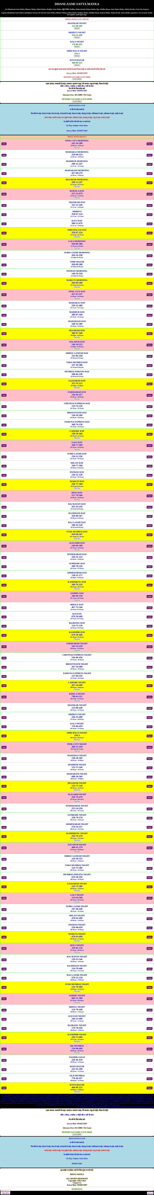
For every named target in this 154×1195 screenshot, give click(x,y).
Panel (150, 144)
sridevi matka (22, 1095)
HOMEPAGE (77, 1189)
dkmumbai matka (81, 1098)
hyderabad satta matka (65, 1103)
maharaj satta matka (97, 1100)
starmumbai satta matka (39, 1103)
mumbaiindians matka (8, 1096)
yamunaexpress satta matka (109, 1101)
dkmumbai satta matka (58, 1105)
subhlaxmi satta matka (51, 1100)
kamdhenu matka (27, 1098)
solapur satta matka (146, 1100)
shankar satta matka (146, 1098)
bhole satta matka (129, 1103)
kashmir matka (71, 1098)
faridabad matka (29, 1096)
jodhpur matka (137, 1106)
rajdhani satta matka (14, 1103)
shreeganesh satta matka (7, 1101)
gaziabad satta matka (52, 1101)
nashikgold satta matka (71, 1105)
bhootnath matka (52, 1096)
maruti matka (79, 1095)
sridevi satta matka (6, 1100)
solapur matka (126, 1095)
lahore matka (75, 1096)
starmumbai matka (127, 1096)
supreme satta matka (78, 1103)
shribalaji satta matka (28, 1100)
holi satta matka (143, 1101)
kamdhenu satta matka (105, 1103)
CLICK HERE (77, 79)
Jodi (4, 144)
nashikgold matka (92, 1098)
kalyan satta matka (140, 1103)
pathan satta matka (73, 1100)
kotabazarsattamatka (113, 1105)
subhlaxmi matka (54, 1095)
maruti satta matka (85, 1100)
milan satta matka (133, 1101)
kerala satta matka (134, 1098)
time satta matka (63, 1100)
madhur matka (97, 1095)
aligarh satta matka (52, 1103)
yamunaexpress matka (64, 1096)
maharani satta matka (122, 1100)
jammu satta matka (117, 1103)
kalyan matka (53, 1098)
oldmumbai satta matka (99, 1105)
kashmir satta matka (45, 1105)
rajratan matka (98, 1096)
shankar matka (13, 1095)
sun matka (127, 1106)
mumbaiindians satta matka (37, 1101)
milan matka (83, 1096)
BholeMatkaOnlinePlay (5, 1192)
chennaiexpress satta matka (79, 1101)
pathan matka (71, 1095)
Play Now (77, 147)
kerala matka (4, 1095)
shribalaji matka (37, 1095)
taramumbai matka (147, 1095)
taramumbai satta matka (22, 1101)
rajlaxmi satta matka (26, 1103)
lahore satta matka (122, 1101)
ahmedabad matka (16, 1098)
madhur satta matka (109, 1100)
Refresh (77, 28)
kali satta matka (17, 1100)
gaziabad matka (19, 1096)
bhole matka (45, 1098)
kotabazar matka (123, 1098)
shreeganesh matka (135, 1095)
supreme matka (6, 1098)
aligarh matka (137, 1096)
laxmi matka (147, 1106)
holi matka (90, 1096)
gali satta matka (39, 1100)
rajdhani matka (107, 1096)
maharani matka (107, 1095)
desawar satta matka (135, 1100)
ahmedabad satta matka (91, 1103)
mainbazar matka (102, 1098)
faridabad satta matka (64, 1101)
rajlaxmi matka (117, 1096)
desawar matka (116, 1095)
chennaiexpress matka (41, 1096)
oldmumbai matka (113, 1098)
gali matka (46, 1095)
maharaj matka (88, 1095)
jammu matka (37, 1098)
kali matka (29, 1095)
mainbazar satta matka (85, 1105)
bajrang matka (62, 1098)
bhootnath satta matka (94, 1101)
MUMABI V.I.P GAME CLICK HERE (77, 78)
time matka (63, 1095)
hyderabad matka (147, 1096)
